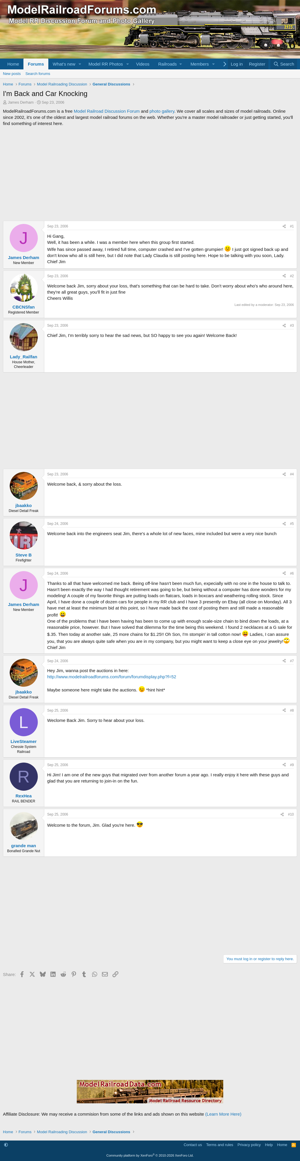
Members (199, 63)
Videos (142, 63)
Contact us (193, 1145)
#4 (292, 474)
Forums (36, 63)
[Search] (283, 64)
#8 (292, 710)
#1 (292, 226)
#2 (292, 276)
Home (13, 63)
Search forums (37, 73)
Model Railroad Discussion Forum (107, 111)
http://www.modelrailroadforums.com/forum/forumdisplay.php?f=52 (111, 676)
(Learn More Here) (223, 1114)
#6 (292, 573)
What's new (64, 63)
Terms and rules (219, 1145)
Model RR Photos (105, 63)
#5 (292, 524)
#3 (292, 325)
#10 (291, 814)
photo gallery (161, 111)
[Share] (284, 226)
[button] (80, 64)
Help (269, 1145)
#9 (292, 765)
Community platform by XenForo (150, 1155)
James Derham (21, 102)
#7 (292, 661)
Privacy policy (249, 1145)
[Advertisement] (150, 174)
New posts (12, 73)
